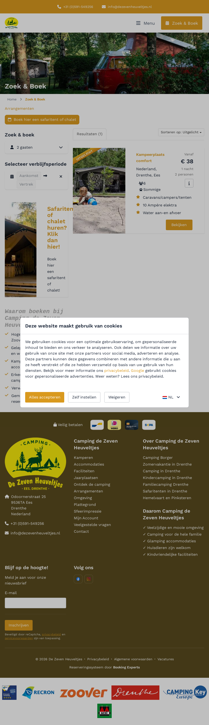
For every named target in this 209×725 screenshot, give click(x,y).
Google (137, 370)
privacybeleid (116, 370)
